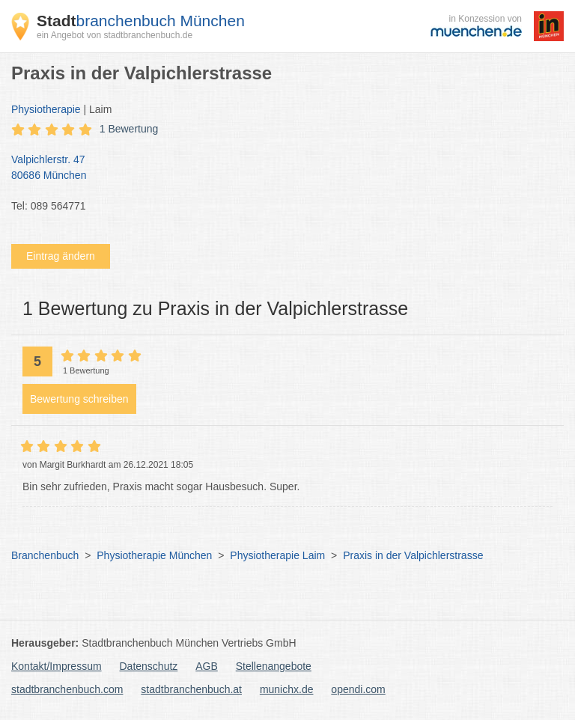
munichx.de (287, 689)
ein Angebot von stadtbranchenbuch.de (114, 35)
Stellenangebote (273, 666)
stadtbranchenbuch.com (67, 689)
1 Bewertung (129, 129)
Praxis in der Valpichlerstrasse (413, 555)
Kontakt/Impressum (56, 666)
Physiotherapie (46, 109)
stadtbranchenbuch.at (191, 689)
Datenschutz (149, 666)
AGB (206, 666)
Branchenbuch (45, 555)
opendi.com (358, 689)
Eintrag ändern (60, 256)
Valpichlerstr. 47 (280, 168)
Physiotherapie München (154, 555)
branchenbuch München (141, 20)
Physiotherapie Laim (277, 555)
